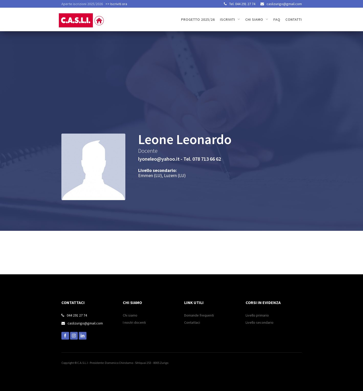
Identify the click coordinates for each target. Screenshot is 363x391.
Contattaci (192, 322)
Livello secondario (259, 322)
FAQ (276, 19)
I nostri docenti (134, 322)
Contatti (293, 19)
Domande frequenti (199, 315)
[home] (82, 17)
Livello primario (257, 315)
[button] (230, 19)
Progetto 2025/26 (198, 19)
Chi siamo (130, 315)
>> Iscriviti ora (116, 4)
